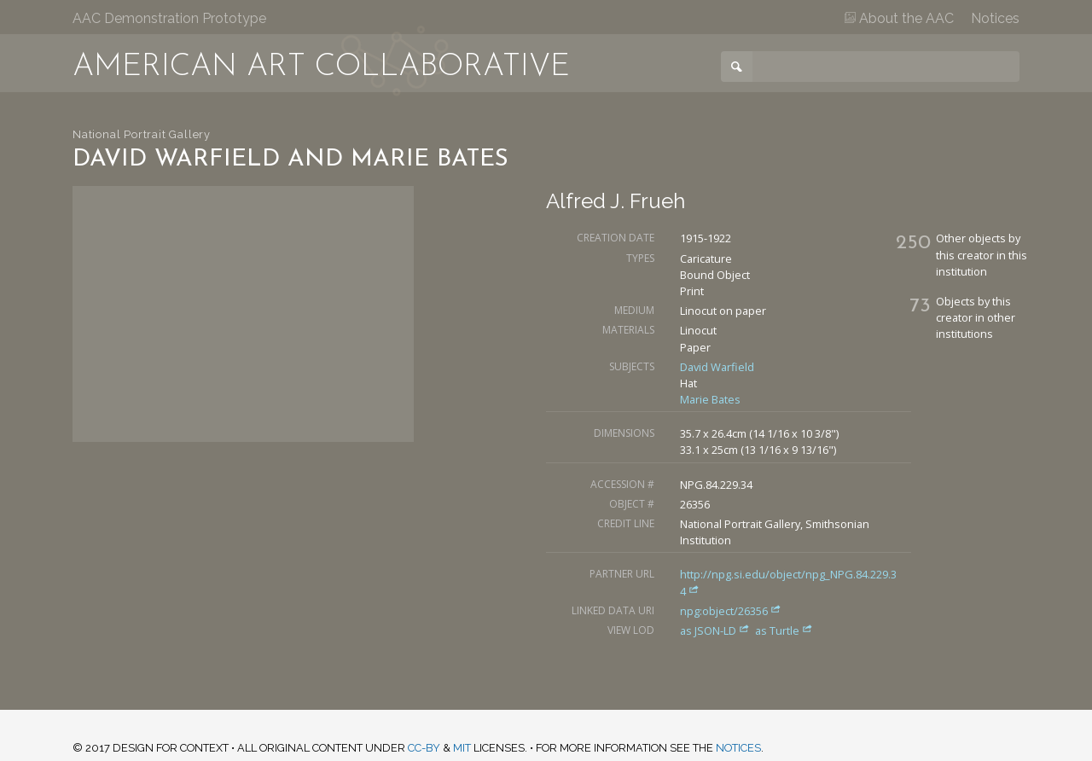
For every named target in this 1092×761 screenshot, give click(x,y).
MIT (462, 747)
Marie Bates (710, 399)
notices (738, 747)
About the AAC (899, 18)
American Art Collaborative (321, 67)
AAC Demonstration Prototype (169, 18)
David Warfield (717, 367)
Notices (995, 18)
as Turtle (784, 630)
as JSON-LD (716, 630)
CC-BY (424, 747)
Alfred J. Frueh (615, 201)
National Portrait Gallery (142, 134)
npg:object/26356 (730, 611)
